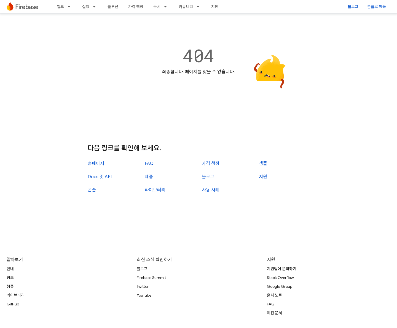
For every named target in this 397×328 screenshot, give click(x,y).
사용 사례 (210, 190)
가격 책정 (135, 6)
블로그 (353, 6)
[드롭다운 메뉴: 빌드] (70, 6)
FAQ (149, 163)
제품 (149, 177)
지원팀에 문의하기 (281, 268)
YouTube (144, 295)
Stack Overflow (280, 277)
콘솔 (92, 190)
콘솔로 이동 (376, 6)
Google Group (279, 286)
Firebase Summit (151, 277)
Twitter (143, 286)
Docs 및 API (100, 177)
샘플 (263, 163)
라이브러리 (155, 190)
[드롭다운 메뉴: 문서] (167, 6)
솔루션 (113, 6)
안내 (10, 268)
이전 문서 (274, 312)
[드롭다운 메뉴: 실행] (96, 6)
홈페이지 (96, 163)
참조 (10, 277)
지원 (214, 6)
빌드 (60, 6)
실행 (85, 6)
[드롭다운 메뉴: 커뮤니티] (199, 6)
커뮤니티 (186, 6)
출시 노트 (274, 295)
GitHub (13, 304)
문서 (156, 6)
